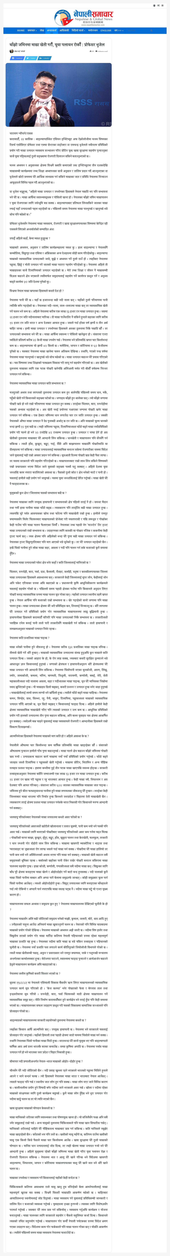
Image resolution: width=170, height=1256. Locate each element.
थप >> (118, 31)
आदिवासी (64, 31)
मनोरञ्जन (92, 31)
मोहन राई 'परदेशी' (20, 51)
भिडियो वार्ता (77, 31)
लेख (42, 31)
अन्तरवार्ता (52, 31)
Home (21, 31)
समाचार (31, 31)
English (106, 31)
